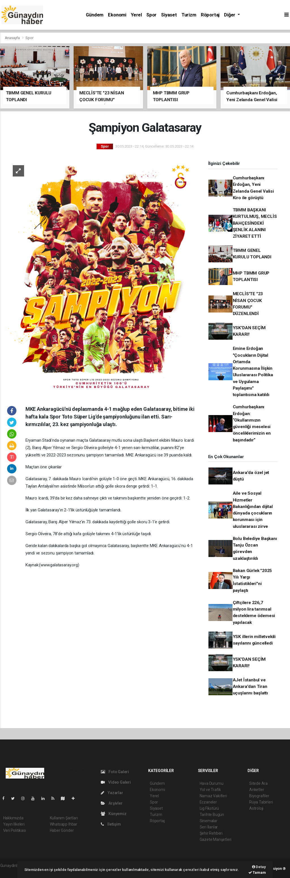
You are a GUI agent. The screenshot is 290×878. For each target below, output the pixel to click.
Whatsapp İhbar (63, 824)
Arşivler (112, 803)
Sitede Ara (258, 783)
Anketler (256, 789)
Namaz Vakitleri (213, 796)
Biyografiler (259, 796)
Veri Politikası (14, 830)
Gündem (94, 15)
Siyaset (169, 15)
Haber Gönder (62, 830)
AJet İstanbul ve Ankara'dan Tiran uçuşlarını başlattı (250, 686)
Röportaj (210, 15)
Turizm (189, 15)
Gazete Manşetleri (216, 839)
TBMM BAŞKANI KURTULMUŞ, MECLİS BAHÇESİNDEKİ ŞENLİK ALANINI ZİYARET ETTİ (255, 223)
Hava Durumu (211, 783)
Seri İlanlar (209, 827)
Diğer (230, 15)
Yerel (136, 15)
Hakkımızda (13, 818)
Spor (151, 15)
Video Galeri (116, 782)
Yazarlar (112, 792)
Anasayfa (13, 38)
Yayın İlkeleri (14, 824)
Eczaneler (208, 802)
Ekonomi (117, 15)
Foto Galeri (115, 771)
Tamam (257, 872)
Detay (259, 867)
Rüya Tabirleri (261, 802)
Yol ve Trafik (210, 789)
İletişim (111, 824)
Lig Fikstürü (209, 808)
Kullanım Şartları (64, 818)
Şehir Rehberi (211, 833)
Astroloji (256, 808)
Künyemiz (114, 813)
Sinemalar (209, 821)
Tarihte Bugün (212, 814)
